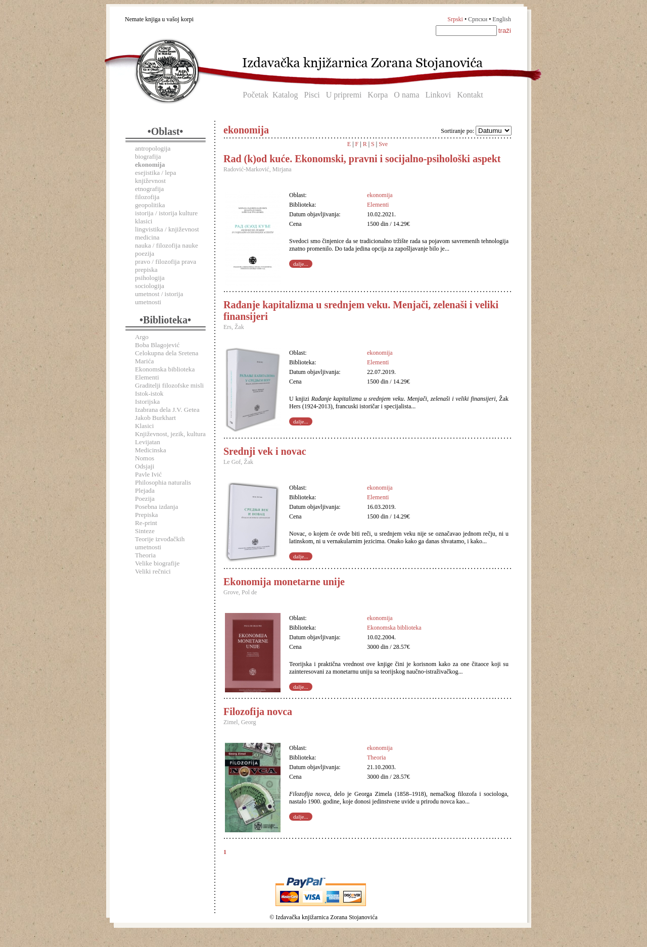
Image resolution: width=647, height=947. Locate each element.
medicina (147, 237)
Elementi (147, 377)
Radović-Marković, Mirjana (257, 169)
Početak (255, 94)
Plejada (145, 490)
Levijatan (147, 442)
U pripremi (344, 94)
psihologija (150, 277)
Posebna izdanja (156, 506)
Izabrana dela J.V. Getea (167, 409)
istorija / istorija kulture (166, 213)
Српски (477, 19)
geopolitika (150, 205)
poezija (144, 253)
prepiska (146, 269)
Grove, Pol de (240, 592)
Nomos (144, 458)
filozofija (147, 197)
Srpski (455, 19)
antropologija (152, 148)
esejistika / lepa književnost (155, 176)
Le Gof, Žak (238, 461)
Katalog (285, 94)
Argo (142, 337)
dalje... (300, 264)
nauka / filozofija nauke (166, 245)
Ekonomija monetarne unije (284, 581)
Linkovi (438, 94)
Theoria (145, 555)
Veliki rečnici (153, 571)
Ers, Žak (233, 326)
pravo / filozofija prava (165, 261)
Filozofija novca (257, 711)
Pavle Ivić (148, 474)
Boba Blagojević (157, 345)
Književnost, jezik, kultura (170, 434)
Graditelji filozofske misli (169, 385)
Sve (383, 144)
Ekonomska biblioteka (165, 369)
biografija (148, 156)
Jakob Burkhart (155, 417)
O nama (406, 94)
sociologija (149, 286)
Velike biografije (157, 563)
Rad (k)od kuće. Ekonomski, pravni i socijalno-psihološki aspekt (361, 158)
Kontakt (470, 94)
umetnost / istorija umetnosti (159, 298)
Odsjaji (144, 466)
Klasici (144, 426)
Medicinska (150, 450)
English (501, 19)
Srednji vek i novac (264, 451)
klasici (143, 221)
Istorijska (147, 401)
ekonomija (380, 195)
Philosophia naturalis (163, 482)
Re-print (146, 523)
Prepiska (146, 514)
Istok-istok (149, 393)
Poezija (145, 498)
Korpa (377, 94)
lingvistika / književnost (167, 229)
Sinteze (145, 531)
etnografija (149, 189)
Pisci (312, 94)
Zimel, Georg (239, 722)
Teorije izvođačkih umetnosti (159, 543)
